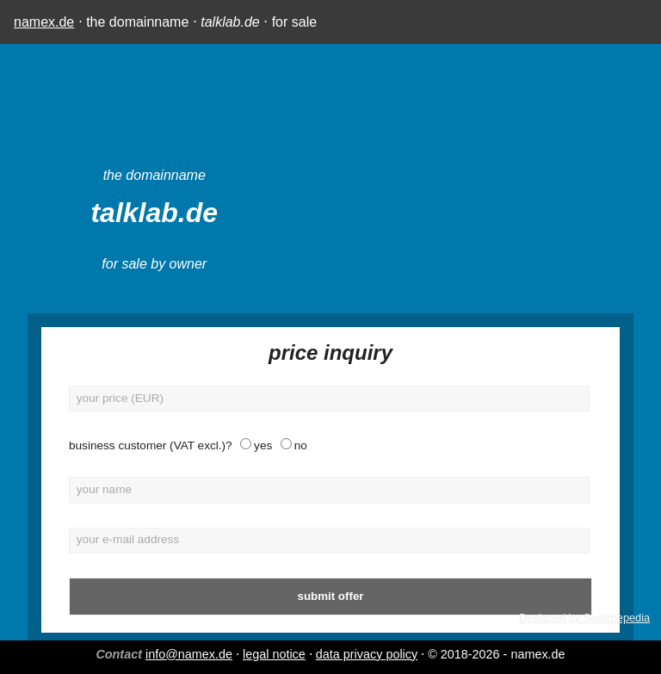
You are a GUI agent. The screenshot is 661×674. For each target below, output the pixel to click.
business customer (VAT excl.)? (150, 445)
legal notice (274, 654)
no (300, 445)
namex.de (44, 22)
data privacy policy (366, 654)
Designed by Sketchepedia (584, 617)
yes (263, 445)
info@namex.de (188, 654)
